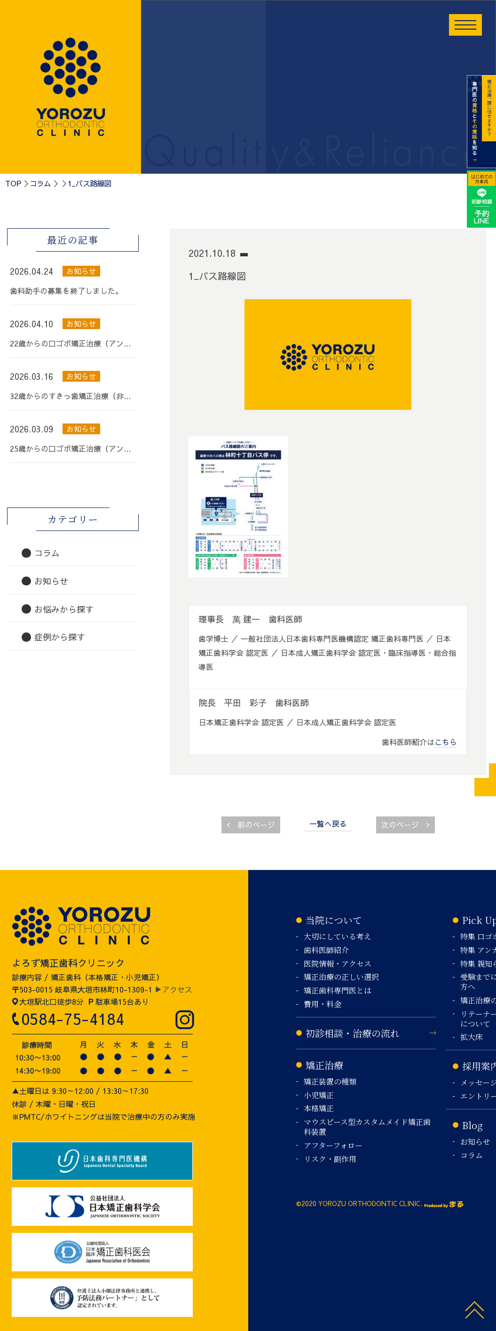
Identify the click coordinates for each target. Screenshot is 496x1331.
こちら (445, 742)
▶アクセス (173, 989)
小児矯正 (319, 1095)
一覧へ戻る (328, 823)
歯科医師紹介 (326, 950)
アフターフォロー (333, 1146)
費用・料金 (322, 1004)
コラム (40, 183)
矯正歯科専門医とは (337, 991)
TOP (13, 183)
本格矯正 (319, 1109)
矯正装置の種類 (330, 1082)
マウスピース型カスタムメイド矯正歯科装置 (367, 1127)
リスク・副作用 (330, 1159)
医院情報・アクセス (337, 964)
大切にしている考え (337, 937)
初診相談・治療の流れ (353, 1033)
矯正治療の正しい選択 (341, 977)
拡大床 (471, 1037)
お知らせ (475, 1142)
